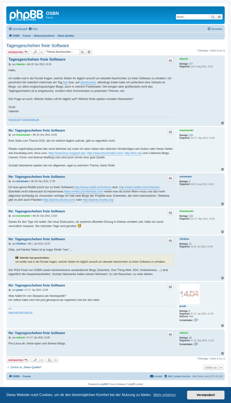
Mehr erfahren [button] (164, 395)
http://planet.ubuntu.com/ (59, 199)
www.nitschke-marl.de (20, 312)
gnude (182, 306)
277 (191, 64)
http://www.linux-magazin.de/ (66, 153)
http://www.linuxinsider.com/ (105, 153)
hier (65, 82)
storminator (185, 176)
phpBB (104, 384)
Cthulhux (184, 239)
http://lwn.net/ (133, 153)
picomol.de (14, 119)
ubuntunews (88, 82)
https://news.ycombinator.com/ (84, 191)
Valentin (183, 59)
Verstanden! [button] (206, 395)
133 (191, 135)
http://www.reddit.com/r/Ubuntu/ (139, 187)
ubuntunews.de (30, 119)
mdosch (183, 333)
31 (190, 244)
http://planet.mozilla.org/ (98, 199)
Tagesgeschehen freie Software (37, 45)
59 (190, 338)
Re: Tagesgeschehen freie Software (37, 130)
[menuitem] (32, 29)
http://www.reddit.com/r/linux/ (93, 187)
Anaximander (186, 130)
